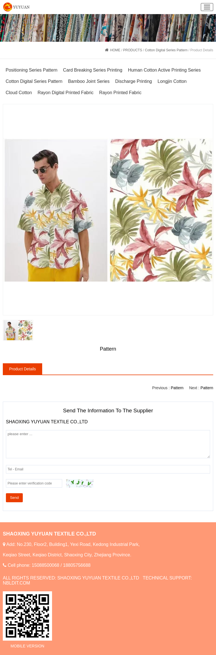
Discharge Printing (133, 81)
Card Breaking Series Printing (92, 70)
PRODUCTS (132, 50)
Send (14, 497)
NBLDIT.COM (16, 583)
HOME (115, 50)
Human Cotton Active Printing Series (164, 70)
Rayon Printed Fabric (120, 92)
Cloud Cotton (19, 92)
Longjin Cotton (172, 81)
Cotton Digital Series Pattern (166, 50)
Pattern (207, 388)
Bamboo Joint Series (89, 81)
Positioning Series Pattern (31, 70)
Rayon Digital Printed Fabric (65, 92)
